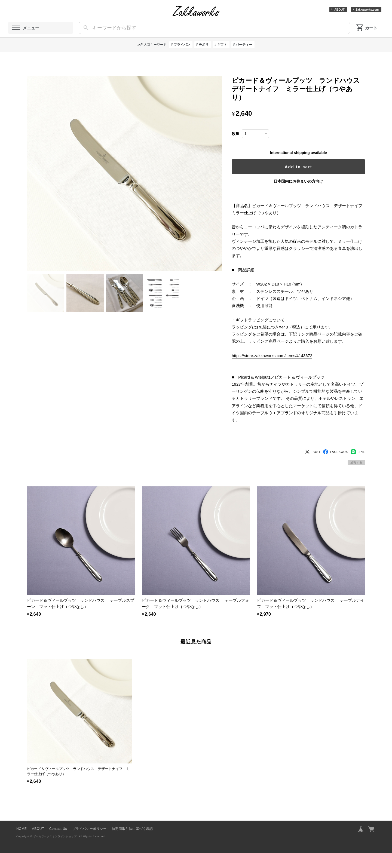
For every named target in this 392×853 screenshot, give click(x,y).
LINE (358, 450)
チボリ (204, 45)
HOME (21, 827)
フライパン (182, 45)
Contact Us (58, 827)
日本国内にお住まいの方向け (298, 181)
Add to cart (299, 166)
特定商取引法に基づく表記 (132, 827)
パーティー (244, 45)
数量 (236, 134)
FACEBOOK (335, 450)
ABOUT (339, 9)
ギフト (222, 45)
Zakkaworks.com (367, 9)
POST (313, 450)
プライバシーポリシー (89, 827)
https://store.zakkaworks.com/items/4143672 (272, 355)
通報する (356, 460)
